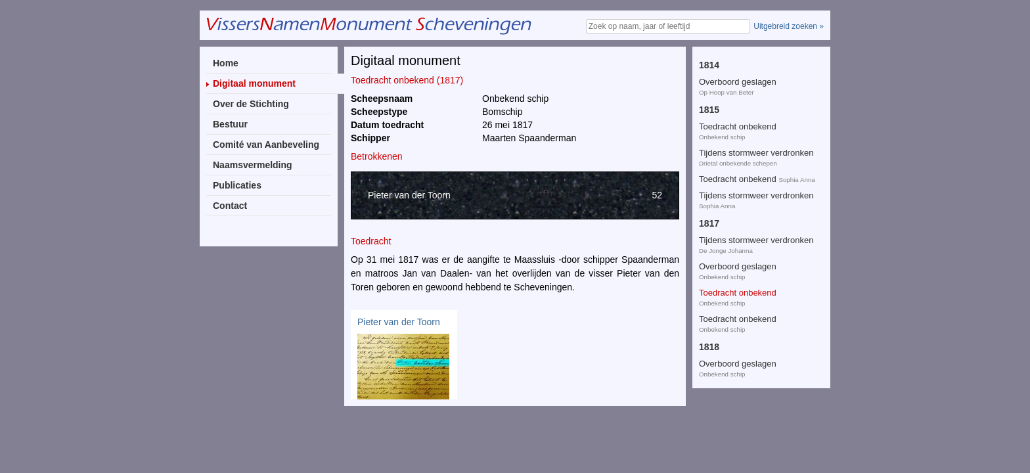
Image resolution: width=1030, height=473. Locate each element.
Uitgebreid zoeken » (788, 26)
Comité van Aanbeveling (266, 144)
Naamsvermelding (252, 165)
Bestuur (230, 124)
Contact (230, 205)
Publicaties (237, 185)
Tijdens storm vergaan (741, 339)
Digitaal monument (254, 83)
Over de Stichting (251, 104)
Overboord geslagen (737, 81)
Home (225, 63)
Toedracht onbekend (737, 108)
